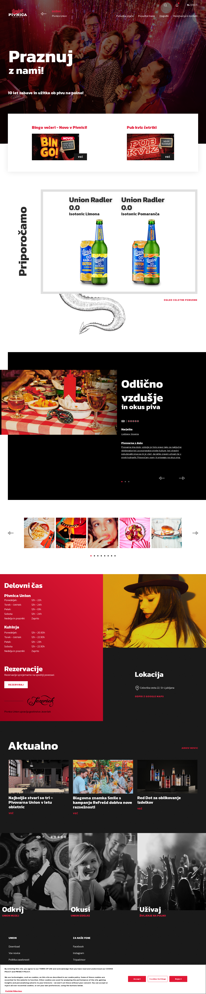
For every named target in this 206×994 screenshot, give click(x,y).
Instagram (78, 953)
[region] (103, 979)
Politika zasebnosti (19, 960)
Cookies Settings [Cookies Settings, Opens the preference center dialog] (157, 979)
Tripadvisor (79, 960)
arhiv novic (190, 748)
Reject (178, 979)
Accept (137, 979)
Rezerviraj (16, 684)
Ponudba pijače (124, 16)
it (196, 5)
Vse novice (14, 953)
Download (14, 946)
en (193, 5)
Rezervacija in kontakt (185, 16)
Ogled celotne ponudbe (180, 300)
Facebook (78, 946)
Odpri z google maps (149, 696)
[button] (121, 481)
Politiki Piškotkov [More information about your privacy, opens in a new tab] (13, 991)
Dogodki (164, 16)
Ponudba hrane (146, 16)
